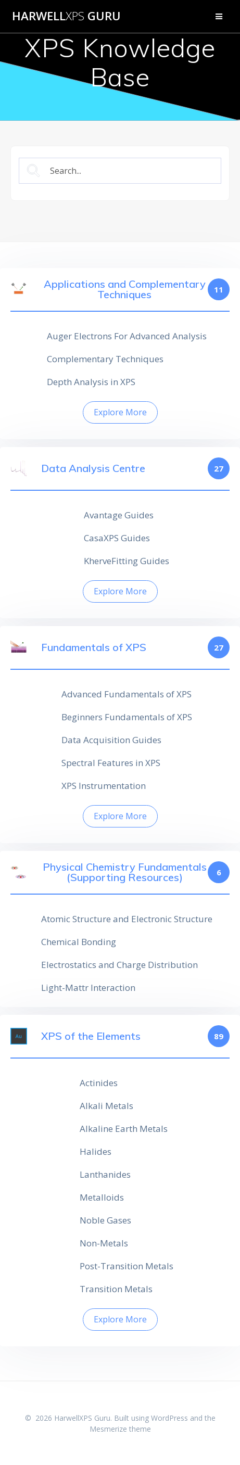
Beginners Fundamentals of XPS (126, 717)
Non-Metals (104, 1243)
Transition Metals (116, 1289)
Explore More (120, 412)
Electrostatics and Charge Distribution (119, 965)
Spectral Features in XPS (110, 763)
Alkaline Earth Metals (124, 1129)
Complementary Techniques (105, 359)
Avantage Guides (119, 515)
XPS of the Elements (91, 1036)
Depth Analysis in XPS (91, 382)
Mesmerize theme (120, 1429)
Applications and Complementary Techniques (125, 289)
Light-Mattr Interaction (88, 987)
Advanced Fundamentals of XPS (126, 694)
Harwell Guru (66, 16)
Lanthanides (105, 1174)
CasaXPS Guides (117, 538)
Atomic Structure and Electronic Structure (126, 919)
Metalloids (102, 1197)
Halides (95, 1151)
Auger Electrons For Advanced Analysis (127, 336)
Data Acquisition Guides (111, 740)
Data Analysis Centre (93, 468)
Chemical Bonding (78, 942)
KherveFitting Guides (126, 561)
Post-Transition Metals (126, 1266)
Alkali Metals (106, 1106)
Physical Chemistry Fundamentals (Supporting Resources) (125, 872)
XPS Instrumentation (103, 786)
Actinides (99, 1083)
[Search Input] (129, 171)
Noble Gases (105, 1220)
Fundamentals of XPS (93, 647)
